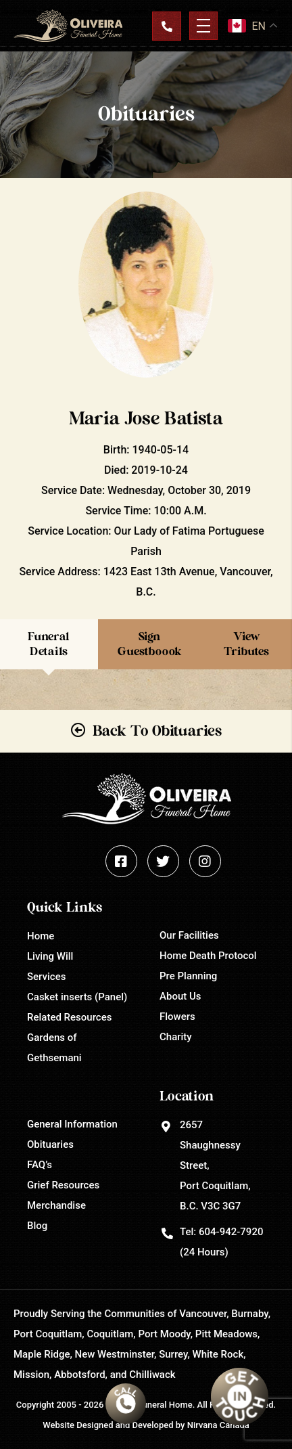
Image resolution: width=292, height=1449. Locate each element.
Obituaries (50, 1144)
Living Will (50, 956)
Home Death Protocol (208, 956)
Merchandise (56, 1205)
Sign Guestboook (150, 644)
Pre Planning (188, 976)
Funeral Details (49, 644)
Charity (176, 1037)
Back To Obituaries (157, 730)
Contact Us (166, 25)
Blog (37, 1226)
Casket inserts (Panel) (77, 997)
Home (40, 936)
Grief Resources (63, 1185)
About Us (180, 996)
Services (46, 977)
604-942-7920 (231, 1232)
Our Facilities (189, 935)
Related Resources (69, 1017)
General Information (72, 1124)
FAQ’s (39, 1165)
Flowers (177, 1016)
